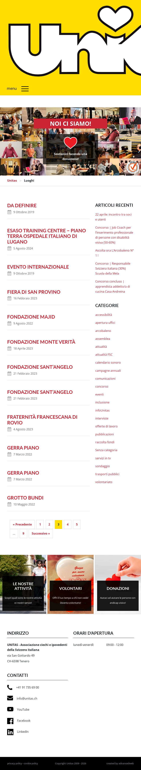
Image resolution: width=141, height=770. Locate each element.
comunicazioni (105, 379)
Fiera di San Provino (33, 292)
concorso (101, 386)
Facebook (23, 721)
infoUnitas (102, 410)
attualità (101, 347)
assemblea (102, 339)
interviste (101, 418)
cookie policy (31, 763)
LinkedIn (23, 732)
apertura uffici (105, 323)
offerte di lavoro (106, 426)
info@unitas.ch (22, 698)
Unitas (12, 180)
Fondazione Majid (31, 317)
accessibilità (103, 315)
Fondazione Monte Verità (41, 342)
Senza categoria (106, 450)
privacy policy (14, 763)
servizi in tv (103, 458)
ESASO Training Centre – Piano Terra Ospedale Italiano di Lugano (46, 236)
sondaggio (102, 466)
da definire (22, 205)
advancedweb (126, 763)
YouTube (18, 709)
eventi (99, 394)
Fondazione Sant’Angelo (40, 367)
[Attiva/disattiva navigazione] (16, 89)
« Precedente (22, 524)
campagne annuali (108, 371)
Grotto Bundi (25, 498)
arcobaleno (103, 331)
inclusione (102, 402)
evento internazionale (38, 267)
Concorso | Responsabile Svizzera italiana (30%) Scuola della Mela (112, 268)
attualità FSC (104, 355)
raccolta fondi (104, 442)
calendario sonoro (108, 362)
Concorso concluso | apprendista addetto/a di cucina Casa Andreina (112, 286)
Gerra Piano (23, 447)
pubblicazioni (104, 434)
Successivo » (41, 533)
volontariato (103, 482)
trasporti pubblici (107, 474)
